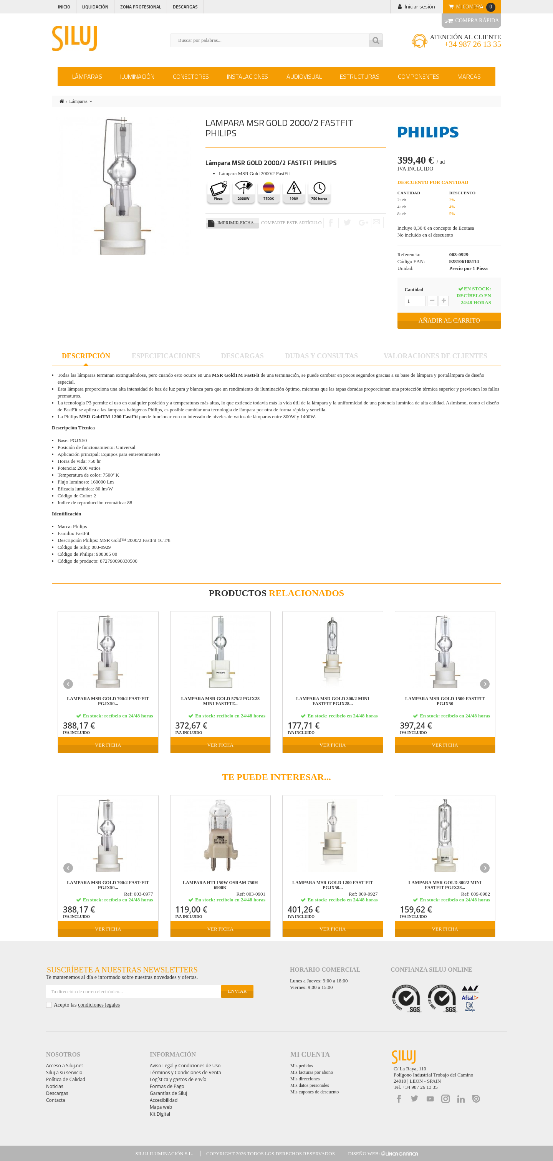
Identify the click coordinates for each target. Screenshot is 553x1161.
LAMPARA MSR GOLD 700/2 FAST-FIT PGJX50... (108, 701)
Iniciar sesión (420, 6)
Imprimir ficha (235, 222)
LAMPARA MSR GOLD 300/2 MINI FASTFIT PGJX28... (445, 885)
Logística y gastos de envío (178, 1079)
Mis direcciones (305, 1079)
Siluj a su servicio (64, 1072)
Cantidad (414, 289)
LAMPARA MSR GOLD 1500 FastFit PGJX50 (445, 701)
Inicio (64, 6)
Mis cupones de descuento (314, 1092)
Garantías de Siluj (168, 1093)
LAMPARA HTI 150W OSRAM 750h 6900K (220, 885)
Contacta (55, 1100)
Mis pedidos (301, 1065)
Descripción (86, 356)
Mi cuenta (310, 1054)
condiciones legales (99, 1005)
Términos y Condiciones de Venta (185, 1072)
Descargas (185, 6)
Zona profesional (140, 6)
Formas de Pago (167, 1086)
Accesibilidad (163, 1100)
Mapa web (161, 1107)
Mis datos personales (309, 1085)
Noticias (54, 1086)
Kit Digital (160, 1114)
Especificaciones (166, 356)
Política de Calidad (65, 1079)
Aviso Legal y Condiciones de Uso (185, 1065)
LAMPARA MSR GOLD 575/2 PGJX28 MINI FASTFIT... (220, 701)
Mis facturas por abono (311, 1072)
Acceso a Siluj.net (64, 1065)
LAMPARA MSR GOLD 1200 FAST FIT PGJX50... (332, 885)
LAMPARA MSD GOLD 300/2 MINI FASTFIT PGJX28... (332, 701)
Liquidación (95, 6)
